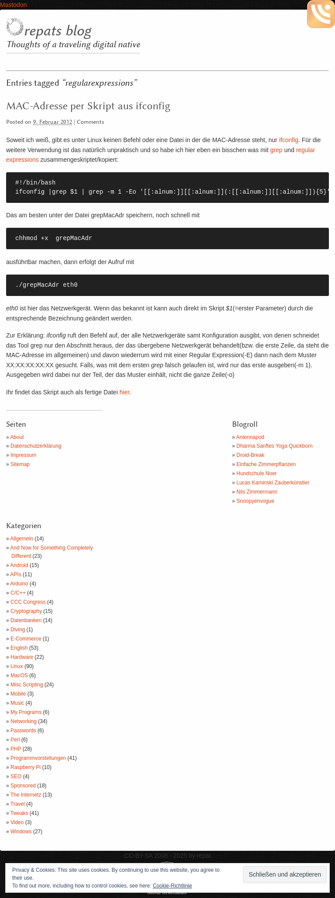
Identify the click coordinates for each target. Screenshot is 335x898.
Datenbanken (25, 620)
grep (276, 149)
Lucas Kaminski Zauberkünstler (272, 483)
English (18, 648)
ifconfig (288, 139)
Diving (17, 630)
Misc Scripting (26, 685)
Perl (15, 740)
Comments (90, 122)
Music (17, 703)
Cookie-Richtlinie (172, 886)
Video (17, 822)
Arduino (19, 584)
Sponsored (23, 786)
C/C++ (18, 593)
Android (19, 565)
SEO (15, 776)
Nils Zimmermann (256, 492)
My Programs (25, 712)
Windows (21, 831)
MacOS (19, 675)
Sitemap (20, 464)
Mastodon (13, 4)
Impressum (23, 455)
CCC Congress (28, 602)
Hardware (21, 657)
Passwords (23, 730)
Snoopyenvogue (255, 501)
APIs (15, 574)
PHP (15, 749)
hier (125, 392)
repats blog (57, 31)
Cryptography (26, 611)
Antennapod (250, 437)
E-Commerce (25, 639)
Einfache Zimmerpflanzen (266, 464)
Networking (23, 721)
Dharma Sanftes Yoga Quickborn (274, 446)
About (17, 437)
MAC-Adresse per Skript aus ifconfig (88, 106)
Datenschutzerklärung (36, 446)
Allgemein (21, 539)
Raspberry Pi (25, 767)
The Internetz (25, 795)
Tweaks (19, 813)
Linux (16, 666)
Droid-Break (250, 455)
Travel (17, 804)
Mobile (18, 694)
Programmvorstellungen (38, 758)
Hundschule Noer (256, 473)
